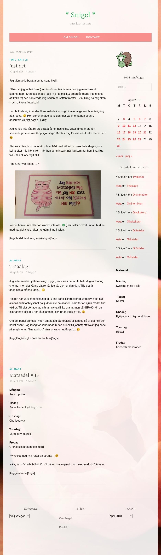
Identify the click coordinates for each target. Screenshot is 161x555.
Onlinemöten (140, 194)
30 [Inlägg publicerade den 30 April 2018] (118, 146)
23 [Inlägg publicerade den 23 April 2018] (118, 139)
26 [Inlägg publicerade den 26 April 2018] (134, 139)
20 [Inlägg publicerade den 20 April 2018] (139, 132)
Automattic (113, 548)
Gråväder (138, 230)
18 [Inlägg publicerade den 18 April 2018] (129, 132)
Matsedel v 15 (24, 375)
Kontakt (93, 37)
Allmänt (15, 260)
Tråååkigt (19, 267)
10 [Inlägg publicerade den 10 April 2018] (123, 125)
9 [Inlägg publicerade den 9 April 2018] (118, 125)
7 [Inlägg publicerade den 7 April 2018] (145, 119)
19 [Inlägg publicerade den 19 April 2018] (134, 132)
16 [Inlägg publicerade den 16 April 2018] (118, 132)
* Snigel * (80, 15)
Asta (119, 185)
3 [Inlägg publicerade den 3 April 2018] (124, 119)
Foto (12, 59)
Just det (17, 66)
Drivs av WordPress (55, 548)
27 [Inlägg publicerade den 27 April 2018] (139, 139)
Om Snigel (71, 37)
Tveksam (138, 176)
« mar (119, 156)
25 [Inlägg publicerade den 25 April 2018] (129, 139)
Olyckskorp (139, 212)
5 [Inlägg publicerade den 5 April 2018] (134, 119)
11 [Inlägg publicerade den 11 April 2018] (129, 125)
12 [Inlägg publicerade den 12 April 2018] (134, 125)
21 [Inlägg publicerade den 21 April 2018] (144, 132)
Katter (23, 59)
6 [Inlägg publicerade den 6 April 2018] (139, 119)
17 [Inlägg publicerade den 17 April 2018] (123, 132)
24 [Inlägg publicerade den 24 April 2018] (123, 139)
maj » (128, 156)
